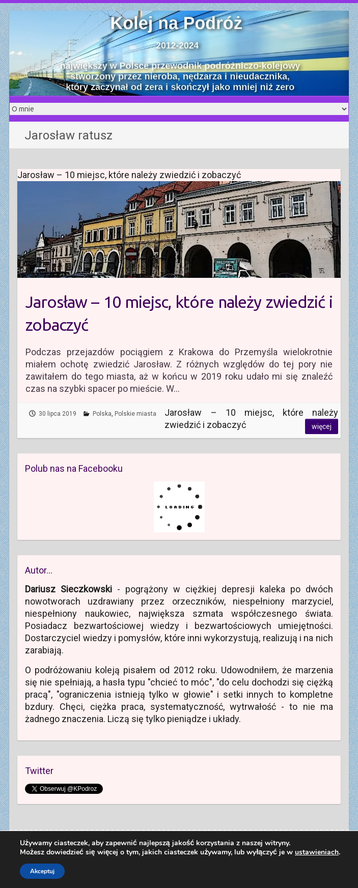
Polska (102, 413)
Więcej (322, 426)
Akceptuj (42, 871)
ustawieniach (317, 852)
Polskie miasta (135, 413)
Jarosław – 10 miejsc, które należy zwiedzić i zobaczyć (179, 313)
